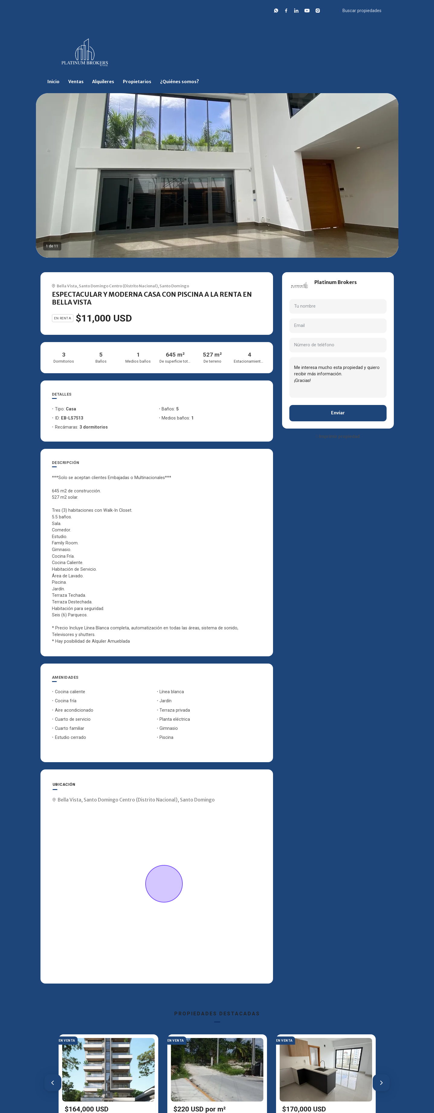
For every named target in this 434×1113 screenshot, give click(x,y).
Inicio (53, 81)
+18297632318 (329, 289)
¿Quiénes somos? (179, 81)
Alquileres (103, 81)
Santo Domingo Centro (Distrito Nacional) (118, 285)
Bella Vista (67, 285)
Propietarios (137, 81)
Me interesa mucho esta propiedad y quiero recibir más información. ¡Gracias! (338, 377)
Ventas (76, 81)
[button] (52, 1082)
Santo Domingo (174, 285)
